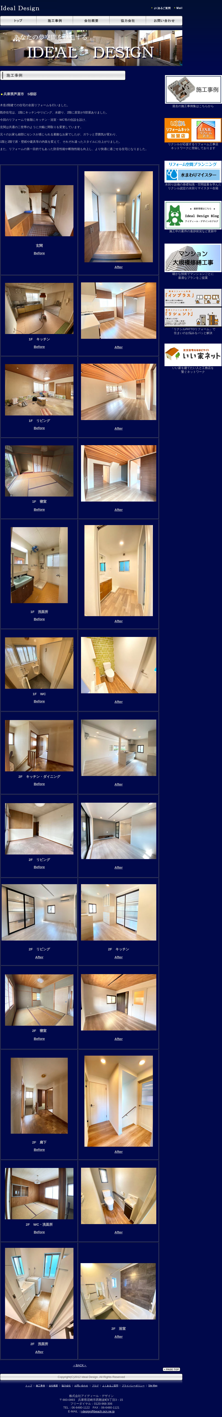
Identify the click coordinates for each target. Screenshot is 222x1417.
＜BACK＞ (80, 1365)
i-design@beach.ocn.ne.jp (98, 1411)
